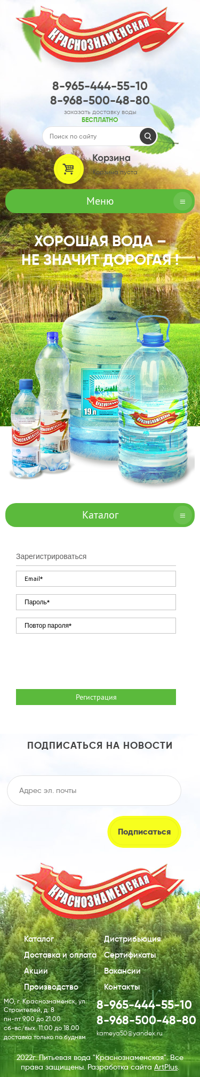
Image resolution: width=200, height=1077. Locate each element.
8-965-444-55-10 (100, 86)
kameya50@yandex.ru (130, 1033)
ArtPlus (166, 1067)
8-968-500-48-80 (100, 100)
